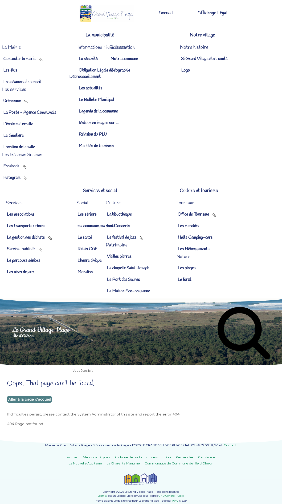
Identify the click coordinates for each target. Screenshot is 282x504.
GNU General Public (171, 495)
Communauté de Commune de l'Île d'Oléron (179, 463)
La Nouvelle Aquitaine (85, 463)
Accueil (72, 457)
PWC (175, 500)
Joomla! (102, 495)
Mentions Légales (96, 457)
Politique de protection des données (142, 457)
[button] (92, 35)
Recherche (184, 457)
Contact (230, 445)
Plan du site (206, 457)
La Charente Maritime (123, 463)
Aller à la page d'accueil (29, 399)
